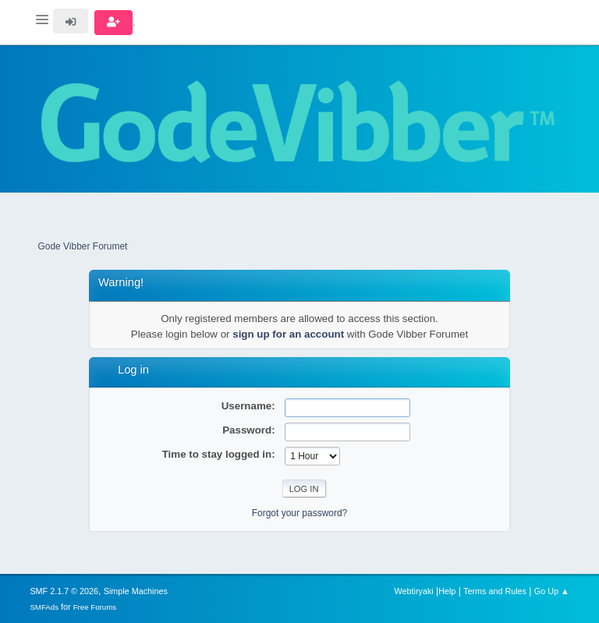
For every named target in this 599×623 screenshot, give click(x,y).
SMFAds (44, 607)
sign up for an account (288, 334)
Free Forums (95, 607)
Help (446, 591)
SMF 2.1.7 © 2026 (64, 591)
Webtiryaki (414, 591)
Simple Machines (136, 591)
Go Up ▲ (551, 591)
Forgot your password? (300, 513)
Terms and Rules (494, 591)
